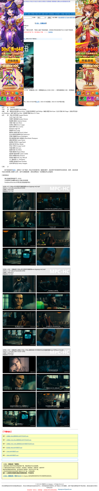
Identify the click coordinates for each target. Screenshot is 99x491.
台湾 (37, 101)
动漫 (43, 14)
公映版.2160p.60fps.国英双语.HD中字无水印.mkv (18, 440)
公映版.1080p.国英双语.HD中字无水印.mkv (17, 436)
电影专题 (67, 14)
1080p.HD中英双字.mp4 (12, 455)
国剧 (29, 14)
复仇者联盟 (61, 17)
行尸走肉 (67, 17)
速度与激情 (73, 17)
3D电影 (62, 14)
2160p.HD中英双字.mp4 (12, 451)
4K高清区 (57, 14)
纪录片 (46, 14)
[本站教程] (73, 14)
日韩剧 (32, 14)
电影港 (19, 476)
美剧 (36, 14)
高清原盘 (51, 14)
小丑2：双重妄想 (41, 23)
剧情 (14, 170)
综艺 (39, 14)
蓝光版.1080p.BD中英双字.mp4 (14, 447)
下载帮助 (50, 32)
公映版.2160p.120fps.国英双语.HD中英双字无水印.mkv (20, 443)
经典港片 (24, 14)
